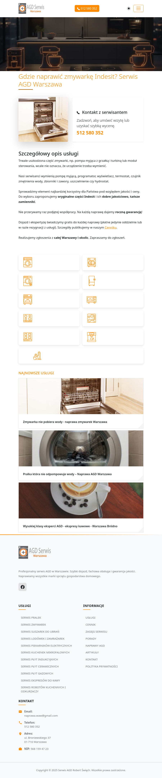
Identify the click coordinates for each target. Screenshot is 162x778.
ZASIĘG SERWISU (96, 631)
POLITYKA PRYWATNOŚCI (102, 666)
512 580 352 (87, 8)
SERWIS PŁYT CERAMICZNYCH (40, 666)
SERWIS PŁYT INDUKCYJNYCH (39, 659)
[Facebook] (22, 587)
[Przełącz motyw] (129, 8)
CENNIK (91, 624)
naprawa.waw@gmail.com (41, 715)
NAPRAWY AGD (95, 645)
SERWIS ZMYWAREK (33, 624)
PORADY (91, 638)
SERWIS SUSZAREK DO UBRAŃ (40, 631)
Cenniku (110, 227)
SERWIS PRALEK (31, 617)
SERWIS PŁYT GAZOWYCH (37, 673)
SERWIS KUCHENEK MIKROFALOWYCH (45, 652)
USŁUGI (91, 617)
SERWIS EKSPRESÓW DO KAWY (40, 680)
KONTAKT (92, 659)
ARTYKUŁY (92, 652)
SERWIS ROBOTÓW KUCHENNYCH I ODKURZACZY (43, 689)
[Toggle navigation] (138, 8)
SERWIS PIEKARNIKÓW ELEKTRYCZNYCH (46, 645)
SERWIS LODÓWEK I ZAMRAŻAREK (42, 638)
